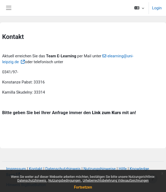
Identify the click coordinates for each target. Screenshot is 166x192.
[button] (139, 8)
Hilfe (123, 168)
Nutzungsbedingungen (64, 180)
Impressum (16, 168)
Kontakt (36, 168)
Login (157, 8)
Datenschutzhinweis (32, 180)
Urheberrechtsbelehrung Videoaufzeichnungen (116, 180)
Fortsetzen (83, 187)
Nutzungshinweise (99, 168)
